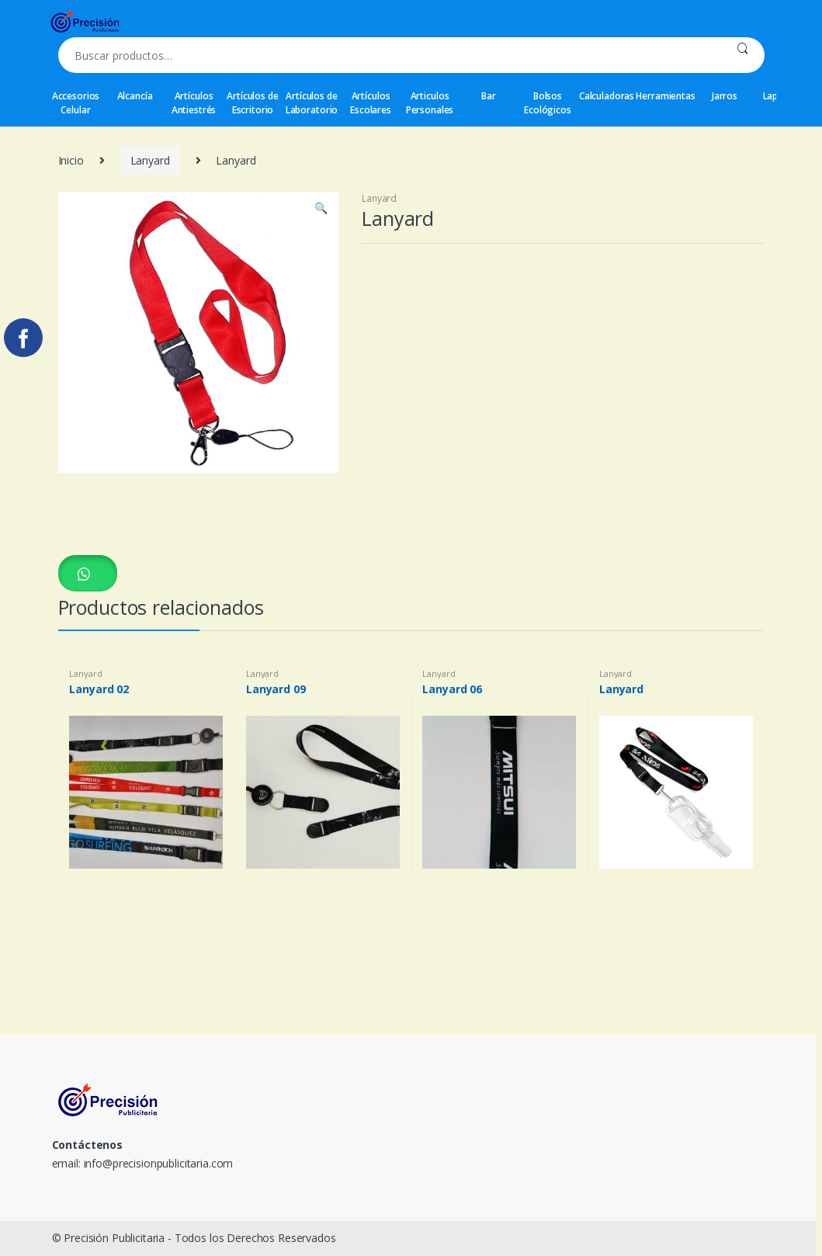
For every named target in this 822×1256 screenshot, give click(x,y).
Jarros (724, 95)
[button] (87, 573)
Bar (488, 95)
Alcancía (135, 95)
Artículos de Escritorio (252, 102)
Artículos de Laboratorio (312, 102)
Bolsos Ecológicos (547, 102)
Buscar (742, 55)
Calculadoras (606, 95)
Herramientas (665, 95)
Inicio (71, 160)
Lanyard (150, 160)
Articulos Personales (430, 102)
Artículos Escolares (370, 102)
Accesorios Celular (76, 102)
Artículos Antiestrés (194, 102)
